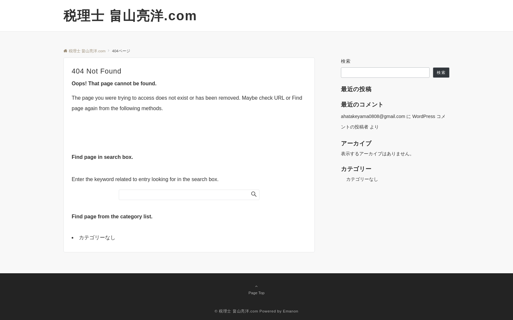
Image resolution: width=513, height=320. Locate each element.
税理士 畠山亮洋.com (130, 15)
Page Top (256, 289)
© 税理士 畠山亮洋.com (236, 311)
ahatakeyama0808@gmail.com (373, 116)
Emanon (290, 311)
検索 (346, 61)
